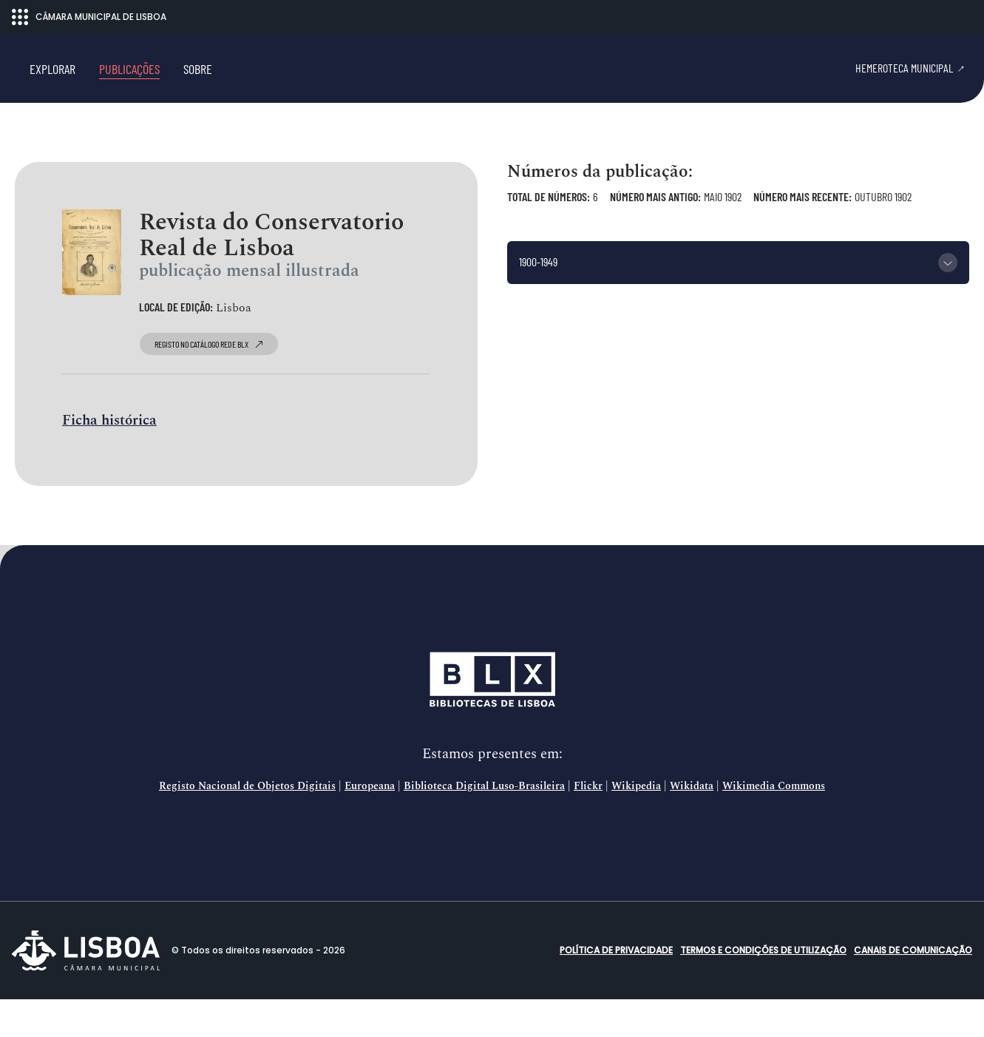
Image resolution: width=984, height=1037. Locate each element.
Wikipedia (636, 824)
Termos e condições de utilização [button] (763, 988)
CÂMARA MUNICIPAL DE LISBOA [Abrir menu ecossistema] (89, 17)
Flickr (588, 824)
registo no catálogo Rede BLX (209, 382)
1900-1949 (538, 300)
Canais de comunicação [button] (913, 988)
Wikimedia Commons (773, 824)
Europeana (370, 824)
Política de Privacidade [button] (616, 988)
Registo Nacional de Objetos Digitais (247, 824)
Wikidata (691, 824)
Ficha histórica (109, 459)
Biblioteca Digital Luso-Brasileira (484, 824)
